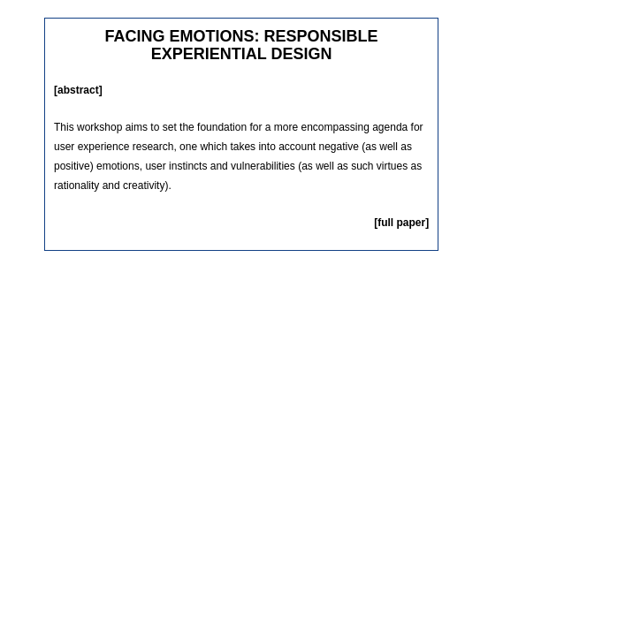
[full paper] (401, 222)
